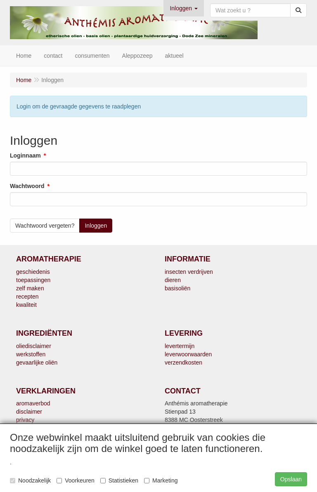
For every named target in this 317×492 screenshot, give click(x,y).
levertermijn (179, 346)
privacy (25, 420)
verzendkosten (183, 362)
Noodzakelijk (30, 480)
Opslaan (291, 479)
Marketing (160, 480)
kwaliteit (26, 304)
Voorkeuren (76, 480)
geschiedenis (33, 271)
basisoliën (177, 288)
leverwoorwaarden (188, 354)
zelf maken (30, 288)
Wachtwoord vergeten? (44, 225)
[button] (183, 8)
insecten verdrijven (189, 271)
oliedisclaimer (33, 346)
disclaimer (29, 411)
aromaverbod (33, 403)
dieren (173, 280)
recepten (27, 296)
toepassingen (33, 280)
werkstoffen (30, 354)
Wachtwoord (27, 186)
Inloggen (96, 225)
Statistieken (119, 480)
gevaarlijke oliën (36, 362)
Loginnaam (25, 155)
